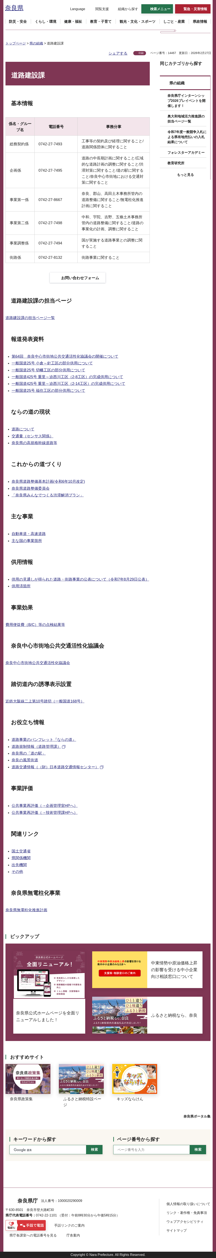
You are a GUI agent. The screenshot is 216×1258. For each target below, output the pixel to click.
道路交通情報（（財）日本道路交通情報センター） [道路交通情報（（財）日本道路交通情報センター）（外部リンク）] (55, 767)
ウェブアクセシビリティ (185, 1221)
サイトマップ (176, 1230)
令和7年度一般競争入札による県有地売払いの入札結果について (187, 137)
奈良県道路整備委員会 (31, 488)
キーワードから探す (34, 1139)
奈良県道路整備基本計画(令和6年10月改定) (48, 481)
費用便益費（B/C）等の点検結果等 (35, 625)
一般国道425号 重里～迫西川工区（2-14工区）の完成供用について (68, 384)
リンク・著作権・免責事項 (186, 1213)
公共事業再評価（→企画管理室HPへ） (45, 806)
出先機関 (19, 865)
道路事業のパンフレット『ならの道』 (44, 740)
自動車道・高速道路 (29, 534)
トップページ (15, 43)
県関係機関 (21, 858)
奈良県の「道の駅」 (29, 753)
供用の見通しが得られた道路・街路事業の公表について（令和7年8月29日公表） (80, 579)
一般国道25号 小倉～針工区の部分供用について (52, 363)
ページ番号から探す (138, 1139)
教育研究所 (175, 163)
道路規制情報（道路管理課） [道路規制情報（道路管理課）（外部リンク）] (36, 746)
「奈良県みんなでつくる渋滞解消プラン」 (48, 495)
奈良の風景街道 (25, 760)
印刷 (141, 53)
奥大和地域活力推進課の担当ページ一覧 (186, 119)
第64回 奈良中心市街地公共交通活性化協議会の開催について (65, 356)
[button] (75, 9)
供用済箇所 (21, 586)
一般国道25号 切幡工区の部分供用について (48, 370)
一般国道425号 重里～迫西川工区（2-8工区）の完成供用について (67, 377)
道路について (23, 429)
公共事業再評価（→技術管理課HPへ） (45, 812)
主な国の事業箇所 (27, 541)
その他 (17, 872)
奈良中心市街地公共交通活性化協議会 (37, 663)
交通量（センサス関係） (32, 436)
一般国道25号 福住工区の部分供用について (48, 390)
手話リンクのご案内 (69, 1225)
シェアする (117, 53)
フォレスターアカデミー (186, 152)
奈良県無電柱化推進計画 (26, 910)
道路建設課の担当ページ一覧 (30, 318)
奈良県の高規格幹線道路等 (34, 443)
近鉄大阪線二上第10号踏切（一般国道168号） (44, 701)
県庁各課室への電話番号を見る (33, 1235)
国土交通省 (21, 851)
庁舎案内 (73, 1235)
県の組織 (36, 43)
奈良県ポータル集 (197, 1116)
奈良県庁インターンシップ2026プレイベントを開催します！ (186, 101)
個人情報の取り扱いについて (188, 1204)
